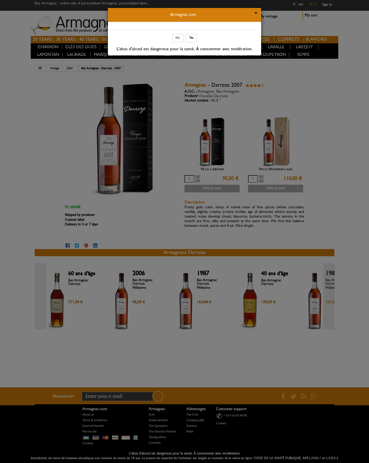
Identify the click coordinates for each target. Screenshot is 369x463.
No (178, 38)
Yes (191, 38)
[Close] (255, 13)
